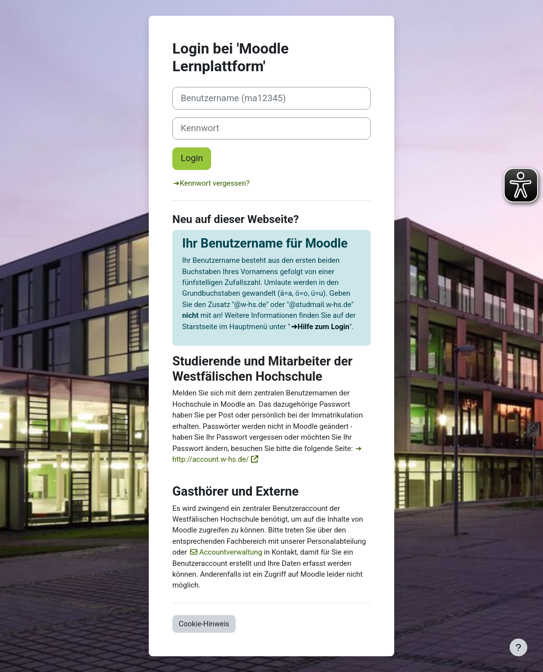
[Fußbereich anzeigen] (518, 647)
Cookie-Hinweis (204, 623)
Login (192, 158)
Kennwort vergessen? (214, 183)
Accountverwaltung (230, 552)
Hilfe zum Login (323, 326)
